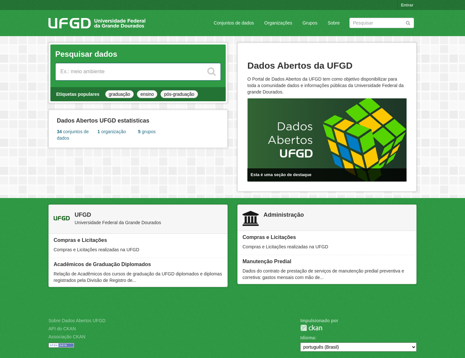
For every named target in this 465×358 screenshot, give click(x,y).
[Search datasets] (381, 23)
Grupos (310, 22)
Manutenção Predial (267, 261)
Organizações (278, 22)
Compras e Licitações (80, 240)
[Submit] (408, 22)
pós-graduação (179, 94)
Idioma (307, 337)
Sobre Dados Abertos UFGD (77, 320)
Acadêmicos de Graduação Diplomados (102, 264)
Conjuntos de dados (234, 22)
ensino (147, 94)
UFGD (83, 215)
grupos (147, 131)
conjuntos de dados (73, 135)
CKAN (311, 327)
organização (112, 131)
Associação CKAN (66, 336)
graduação (119, 94)
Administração (284, 215)
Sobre (334, 22)
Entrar (407, 5)
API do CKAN (62, 328)
